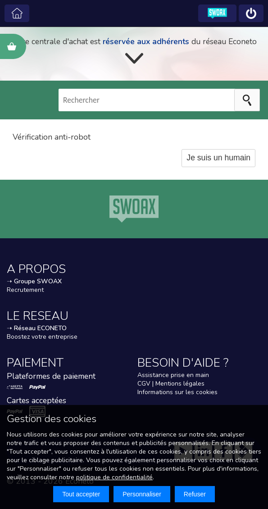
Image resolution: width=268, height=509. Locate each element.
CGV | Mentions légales (170, 383)
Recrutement (25, 290)
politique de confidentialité (114, 477)
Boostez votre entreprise (42, 336)
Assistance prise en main (173, 375)
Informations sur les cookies (177, 392)
